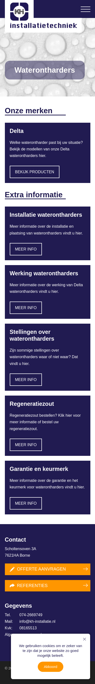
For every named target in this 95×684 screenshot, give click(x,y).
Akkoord (50, 667)
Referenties (29, 585)
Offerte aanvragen (38, 569)
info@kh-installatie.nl (30, 621)
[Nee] (84, 639)
